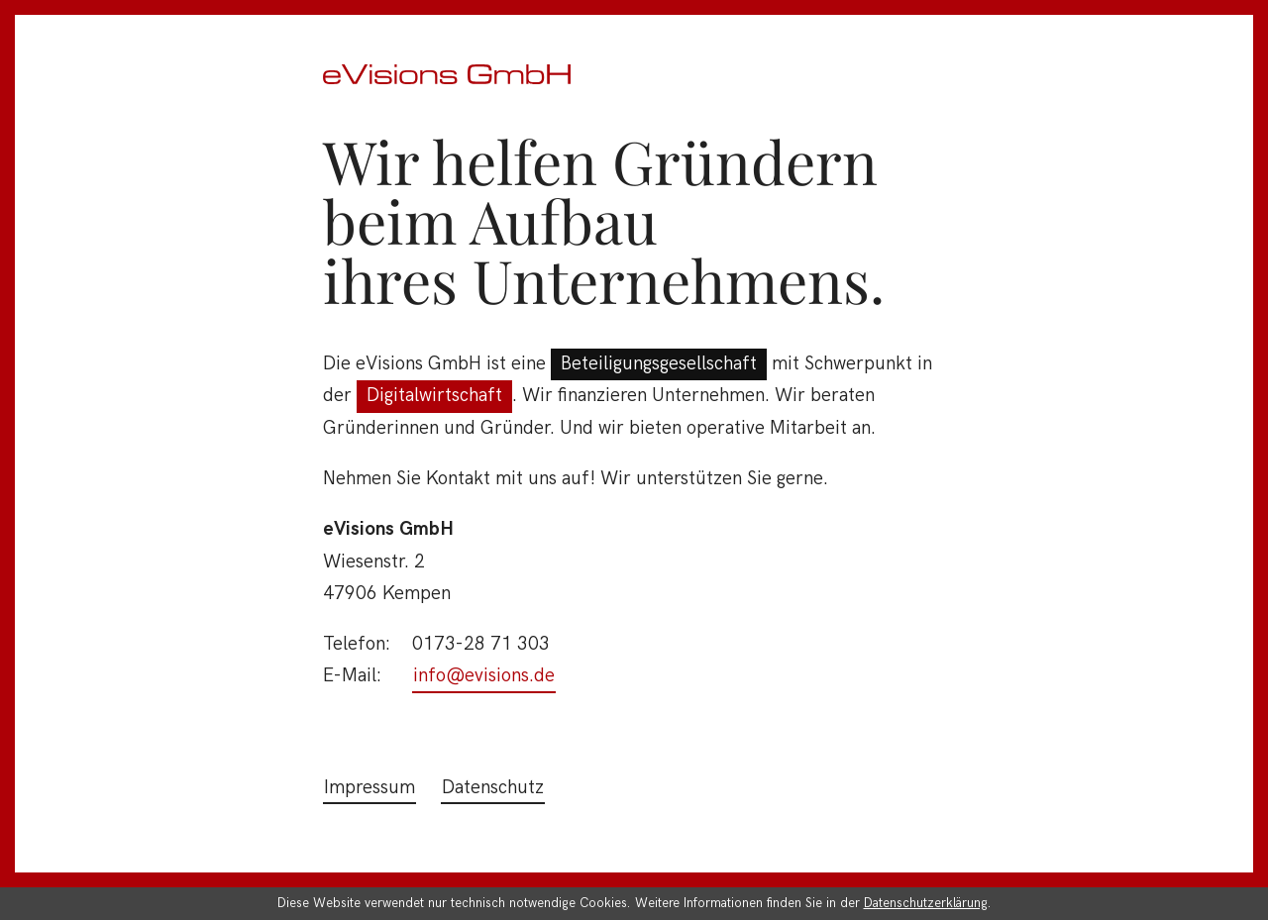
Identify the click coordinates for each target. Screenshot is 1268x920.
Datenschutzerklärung (926, 903)
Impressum (369, 787)
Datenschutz (493, 787)
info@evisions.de (484, 675)
